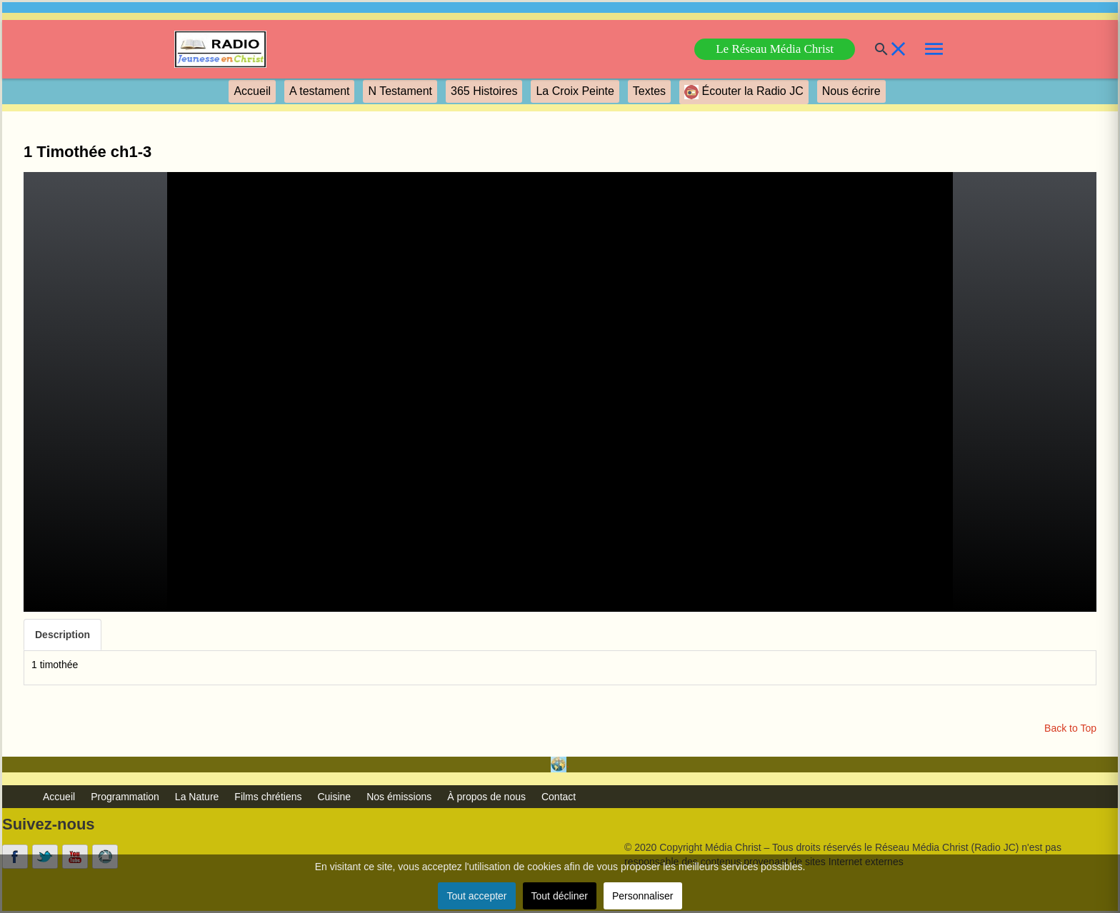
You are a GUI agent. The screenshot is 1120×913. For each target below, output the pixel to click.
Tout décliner (559, 896)
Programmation (125, 796)
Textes (649, 91)
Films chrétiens (267, 796)
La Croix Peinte (575, 91)
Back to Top (1070, 728)
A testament (319, 91)
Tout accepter (476, 896)
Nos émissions (398, 796)
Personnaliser (643, 896)
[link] (220, 49)
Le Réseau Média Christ (775, 49)
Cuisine (334, 796)
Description (62, 634)
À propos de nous (486, 796)
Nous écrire (851, 91)
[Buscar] (873, 49)
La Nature (197, 796)
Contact (558, 796)
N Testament (400, 91)
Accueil (252, 91)
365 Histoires (484, 91)
